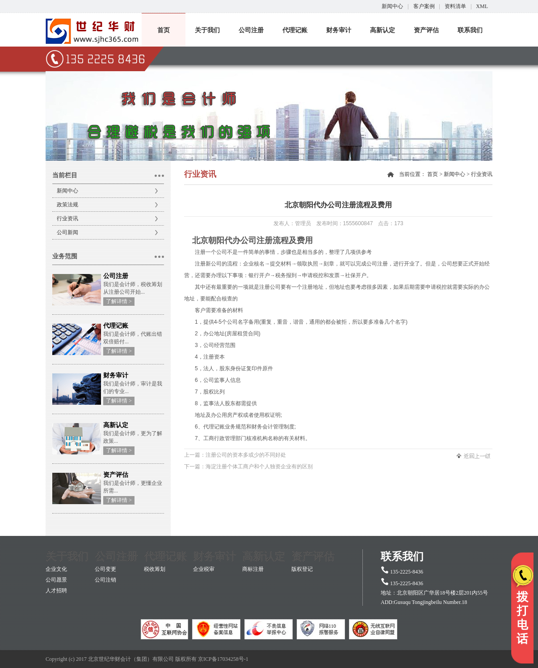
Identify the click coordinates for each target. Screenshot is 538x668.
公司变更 (105, 569)
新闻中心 (392, 6)
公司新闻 (67, 232)
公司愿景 (56, 580)
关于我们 (207, 30)
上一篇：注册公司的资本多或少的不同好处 (235, 455)
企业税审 (203, 569)
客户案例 (424, 6)
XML (482, 6)
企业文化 (56, 569)
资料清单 (455, 6)
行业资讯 (67, 218)
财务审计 (338, 30)
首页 (163, 30)
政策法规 (67, 204)
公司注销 (105, 580)
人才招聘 (56, 590)
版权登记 (302, 569)
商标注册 (253, 569)
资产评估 (426, 30)
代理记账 (294, 30)
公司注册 (251, 30)
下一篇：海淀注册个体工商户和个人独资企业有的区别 (248, 466)
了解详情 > (119, 301)
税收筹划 (154, 569)
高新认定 (382, 30)
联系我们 (470, 30)
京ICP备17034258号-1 (223, 659)
